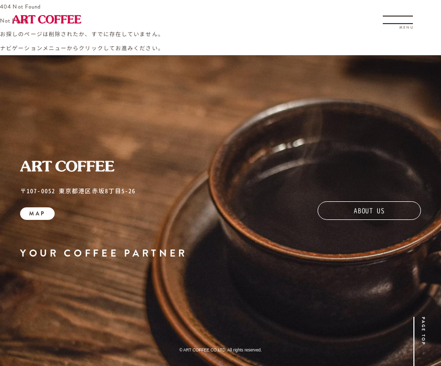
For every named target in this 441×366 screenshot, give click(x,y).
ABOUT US (369, 210)
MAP (37, 213)
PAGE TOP (423, 331)
